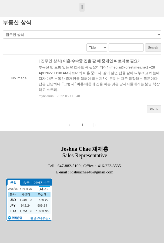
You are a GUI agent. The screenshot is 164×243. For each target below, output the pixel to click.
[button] (82, 7)
